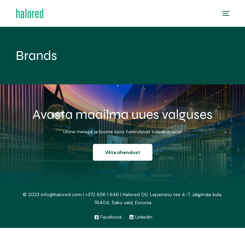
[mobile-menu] (224, 13)
